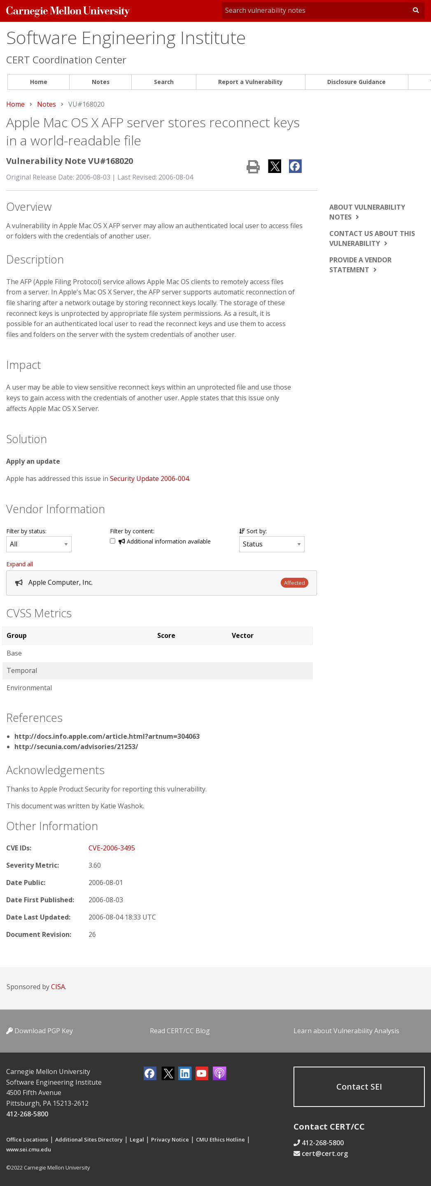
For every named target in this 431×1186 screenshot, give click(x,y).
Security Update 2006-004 (149, 478)
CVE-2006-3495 (112, 847)
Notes (100, 82)
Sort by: (253, 531)
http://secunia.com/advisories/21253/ (76, 746)
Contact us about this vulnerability (372, 238)
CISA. (58, 986)
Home (38, 82)
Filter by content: (132, 531)
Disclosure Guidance (356, 82)
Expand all (19, 564)
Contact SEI (359, 1086)
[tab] (161, 582)
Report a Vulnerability (250, 82)
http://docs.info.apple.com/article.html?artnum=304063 (107, 736)
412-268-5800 (27, 1113)
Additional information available (165, 541)
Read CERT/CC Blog (180, 1030)
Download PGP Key (39, 1030)
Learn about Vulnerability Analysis (346, 1030)
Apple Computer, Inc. (60, 582)
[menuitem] (38, 82)
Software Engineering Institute (126, 37)
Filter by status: (26, 531)
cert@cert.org (325, 1153)
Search (164, 82)
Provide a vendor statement (360, 264)
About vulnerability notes (367, 212)
